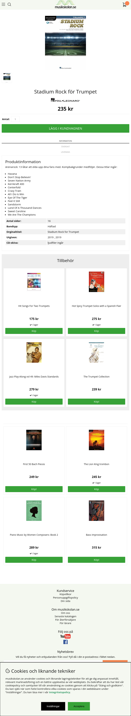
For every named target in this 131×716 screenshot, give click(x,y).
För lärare (65, 623)
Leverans (65, 152)
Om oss (65, 613)
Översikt (65, 146)
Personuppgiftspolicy (65, 597)
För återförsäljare (65, 619)
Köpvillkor (65, 594)
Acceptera (79, 706)
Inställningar (53, 706)
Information (65, 141)
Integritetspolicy (59, 692)
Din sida (65, 601)
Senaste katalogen (65, 616)
